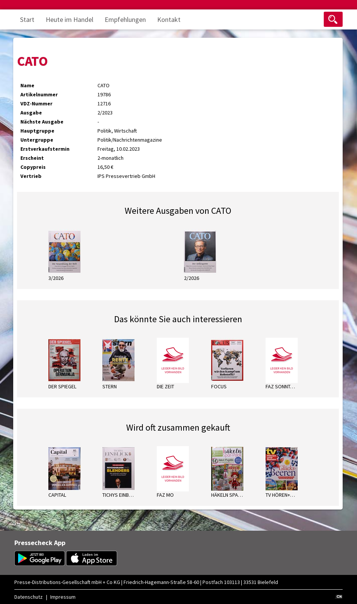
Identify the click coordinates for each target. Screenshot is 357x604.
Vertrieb (31, 176)
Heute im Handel (69, 19)
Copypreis (33, 167)
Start (27, 19)
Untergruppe (36, 139)
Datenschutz (28, 596)
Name (27, 85)
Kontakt (169, 19)
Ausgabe (31, 112)
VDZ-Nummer (36, 103)
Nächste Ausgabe (41, 121)
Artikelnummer (39, 94)
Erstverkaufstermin (45, 148)
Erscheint (32, 157)
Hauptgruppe (37, 130)
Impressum (63, 596)
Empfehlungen (125, 19)
